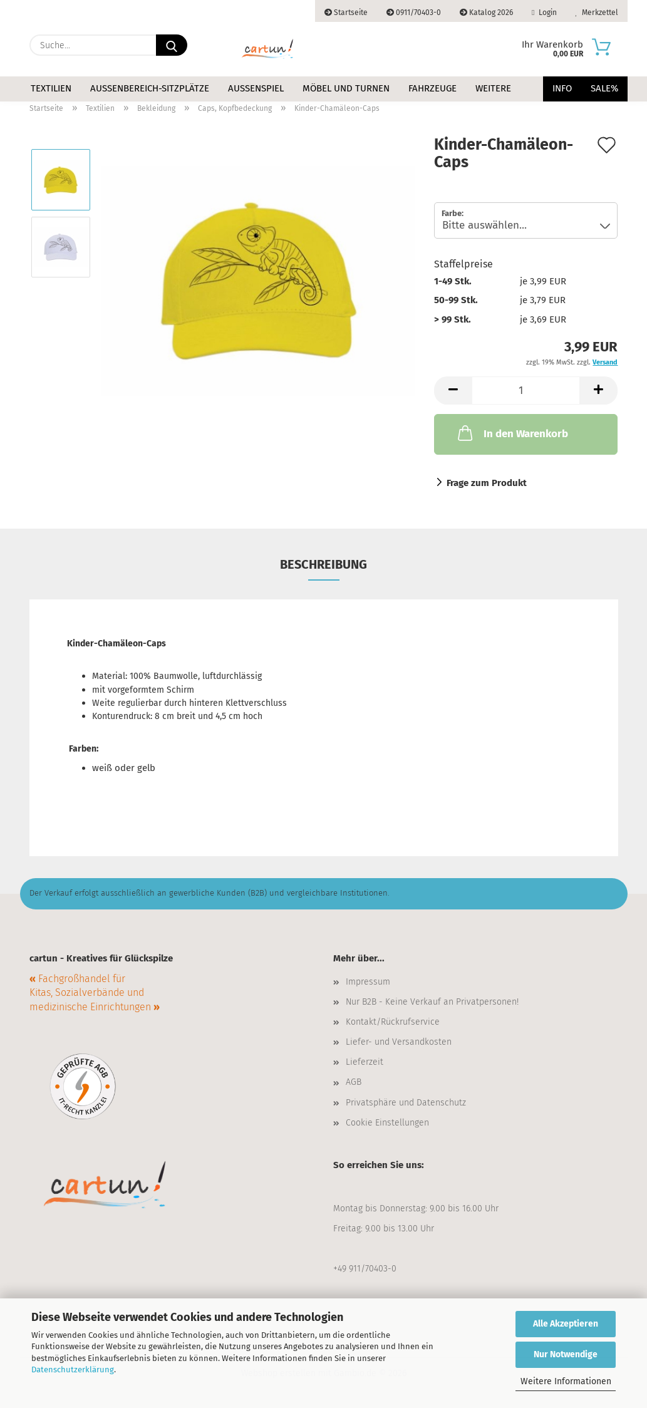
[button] (453, 390)
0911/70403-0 (413, 12)
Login (544, 12)
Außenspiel (256, 88)
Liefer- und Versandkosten (399, 1042)
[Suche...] (171, 45)
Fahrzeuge (432, 88)
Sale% (604, 88)
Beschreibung (323, 564)
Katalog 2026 (486, 12)
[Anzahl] (526, 390)
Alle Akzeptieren (565, 1323)
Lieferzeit (364, 1062)
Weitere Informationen (565, 1381)
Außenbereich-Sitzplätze (149, 88)
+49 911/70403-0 (364, 1268)
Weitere (493, 88)
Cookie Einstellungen (387, 1122)
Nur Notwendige (566, 1354)
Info (562, 88)
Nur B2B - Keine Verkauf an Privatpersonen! (432, 1001)
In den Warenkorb (511, 433)
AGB (353, 1082)
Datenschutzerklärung (72, 1369)
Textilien (51, 88)
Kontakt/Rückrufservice (393, 1022)
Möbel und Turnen (346, 88)
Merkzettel (597, 12)
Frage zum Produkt (487, 483)
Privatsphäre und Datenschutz (406, 1102)
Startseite (346, 12)
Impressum (368, 981)
